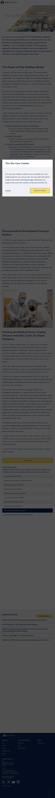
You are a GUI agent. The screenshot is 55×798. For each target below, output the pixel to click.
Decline (8, 191)
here (31, 180)
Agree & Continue (40, 191)
